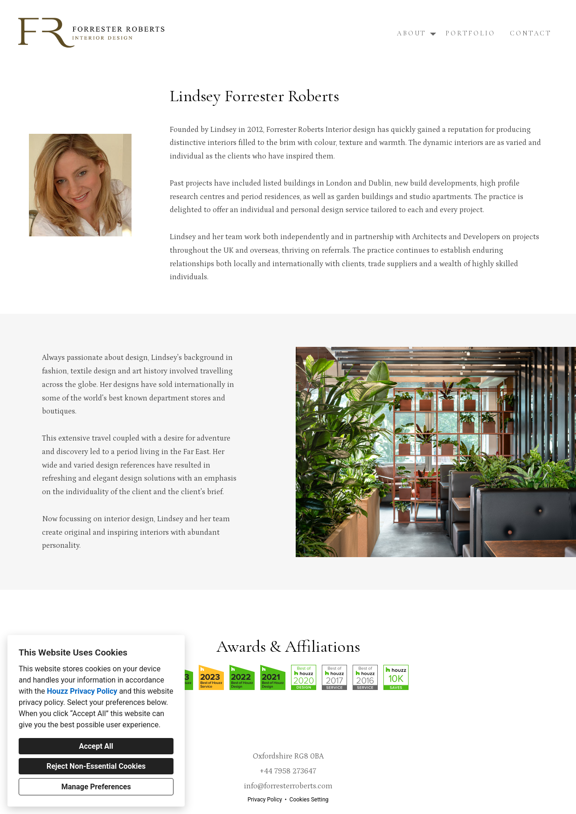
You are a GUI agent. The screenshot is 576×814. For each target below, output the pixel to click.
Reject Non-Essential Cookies (96, 766)
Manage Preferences (96, 786)
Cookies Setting (309, 799)
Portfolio (470, 33)
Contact (531, 33)
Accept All (96, 746)
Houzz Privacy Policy (82, 691)
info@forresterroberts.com (288, 786)
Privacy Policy (265, 799)
